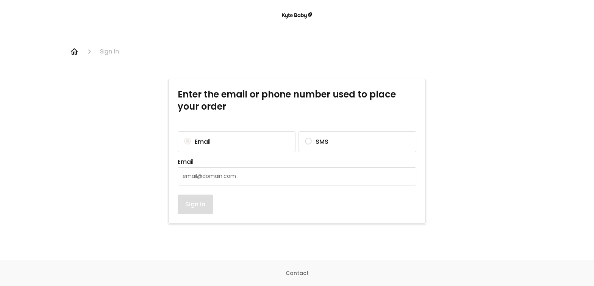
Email (186, 162)
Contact (297, 273)
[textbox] (297, 176)
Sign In (195, 204)
